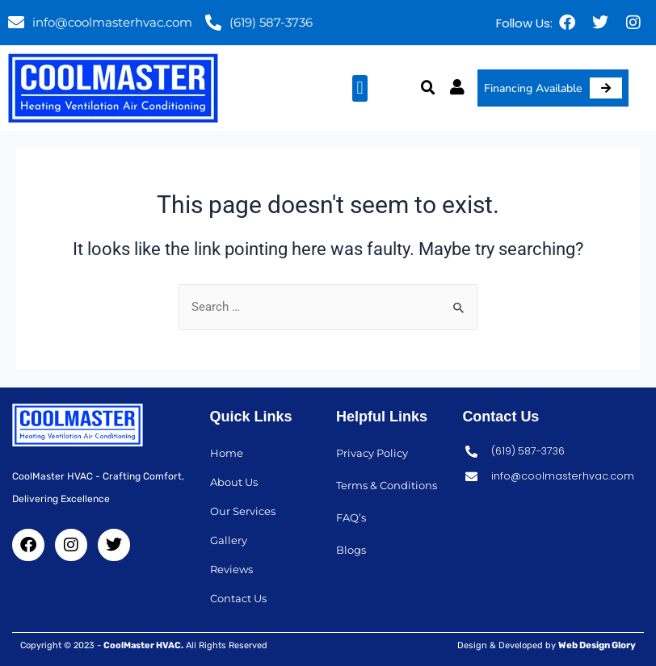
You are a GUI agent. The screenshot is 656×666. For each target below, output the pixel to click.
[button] (360, 88)
